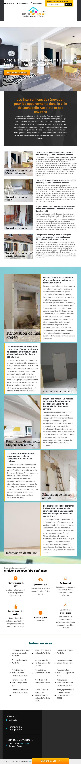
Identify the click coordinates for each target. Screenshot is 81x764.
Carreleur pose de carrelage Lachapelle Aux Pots (42, 663)
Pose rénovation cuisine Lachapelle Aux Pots (65, 673)
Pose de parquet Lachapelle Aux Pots (42, 681)
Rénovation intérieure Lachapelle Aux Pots (20, 691)
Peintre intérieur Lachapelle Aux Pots (42, 671)
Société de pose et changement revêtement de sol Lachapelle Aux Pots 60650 (42, 695)
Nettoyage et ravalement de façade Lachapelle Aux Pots (65, 682)
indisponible (9, 3)
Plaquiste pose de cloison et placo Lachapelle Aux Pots (19, 673)
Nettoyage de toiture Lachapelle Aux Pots (64, 661)
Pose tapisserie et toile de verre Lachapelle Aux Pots (20, 653)
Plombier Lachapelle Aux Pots (19, 661)
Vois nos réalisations (17, 73)
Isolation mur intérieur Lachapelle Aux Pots (42, 651)
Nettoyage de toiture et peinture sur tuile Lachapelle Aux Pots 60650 (65, 694)
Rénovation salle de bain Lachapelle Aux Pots (19, 682)
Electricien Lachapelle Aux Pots (65, 651)
